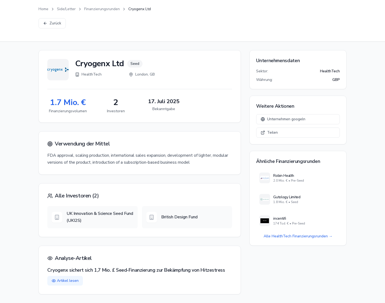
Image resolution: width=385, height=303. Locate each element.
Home (43, 9)
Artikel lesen (65, 280)
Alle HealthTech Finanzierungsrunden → (298, 236)
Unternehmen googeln (283, 119)
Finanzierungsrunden (102, 9)
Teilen (269, 132)
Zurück (52, 23)
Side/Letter (66, 9)
